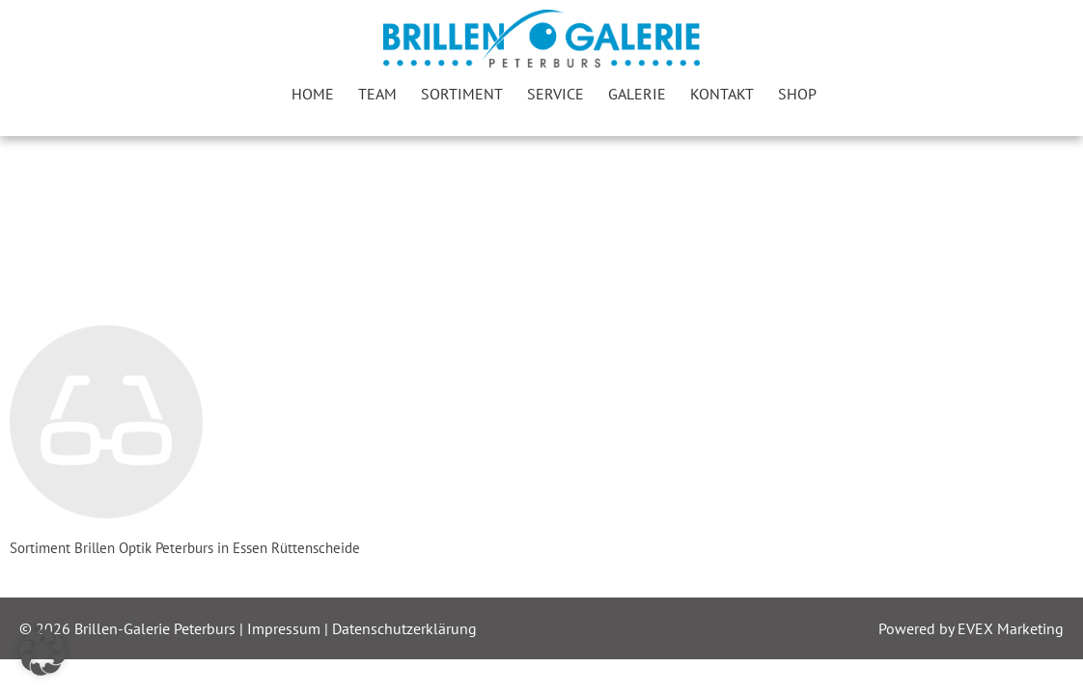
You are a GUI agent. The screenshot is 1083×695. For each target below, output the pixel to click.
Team (377, 93)
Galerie (637, 93)
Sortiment (462, 93)
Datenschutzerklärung (404, 628)
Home (313, 93)
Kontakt (722, 93)
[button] (42, 652)
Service (555, 93)
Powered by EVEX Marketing (971, 628)
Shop (797, 93)
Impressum (285, 628)
